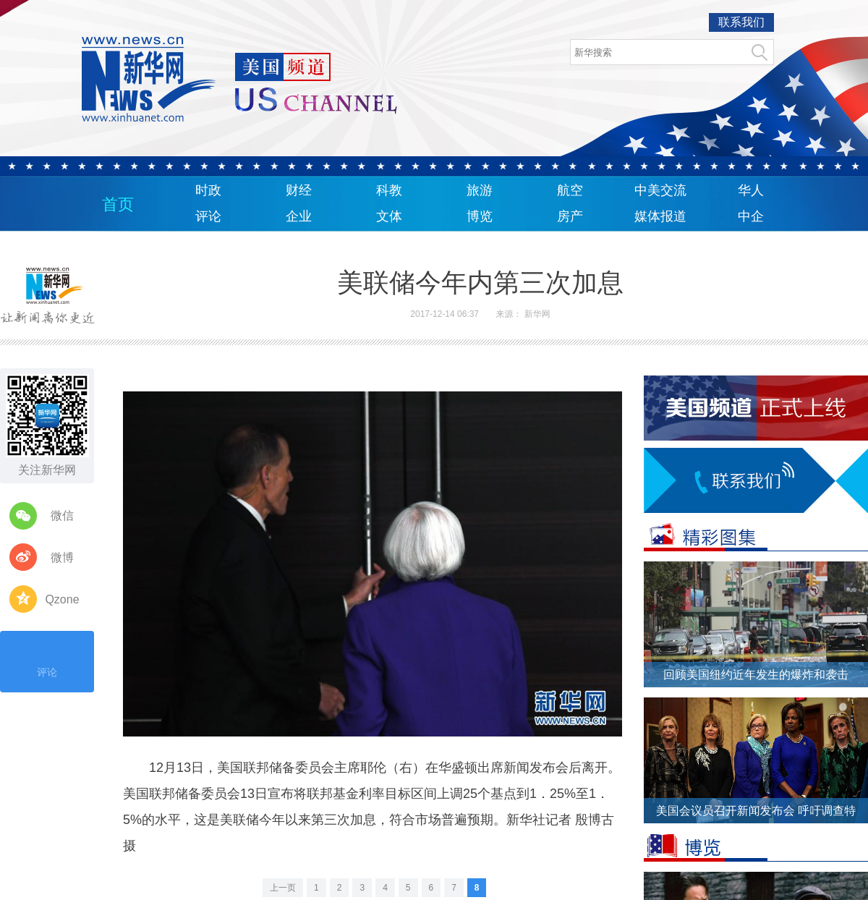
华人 (751, 190)
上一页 (283, 888)
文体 (389, 216)
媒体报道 (660, 216)
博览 (480, 216)
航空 (570, 190)
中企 (751, 216)
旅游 (480, 190)
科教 (389, 190)
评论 (208, 216)
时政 (208, 190)
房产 (570, 216)
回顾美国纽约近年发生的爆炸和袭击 (755, 674)
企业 (299, 216)
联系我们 (741, 22)
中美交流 (660, 190)
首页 (118, 204)
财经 (299, 190)
